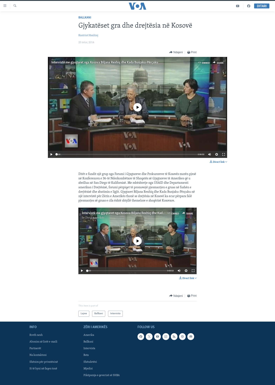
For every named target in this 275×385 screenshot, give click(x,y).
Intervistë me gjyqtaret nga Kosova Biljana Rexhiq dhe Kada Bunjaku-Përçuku (104, 62)
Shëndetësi (90, 362)
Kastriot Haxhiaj (88, 35)
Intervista (89, 348)
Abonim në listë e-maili (43, 342)
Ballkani (84, 17)
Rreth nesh (36, 335)
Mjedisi (88, 368)
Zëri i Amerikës (94, 217)
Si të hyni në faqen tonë (43, 368)
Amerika (88, 335)
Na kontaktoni (38, 355)
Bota (86, 355)
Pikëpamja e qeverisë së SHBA (101, 375)
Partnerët (35, 348)
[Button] (176, 52)
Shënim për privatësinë (43, 362)
